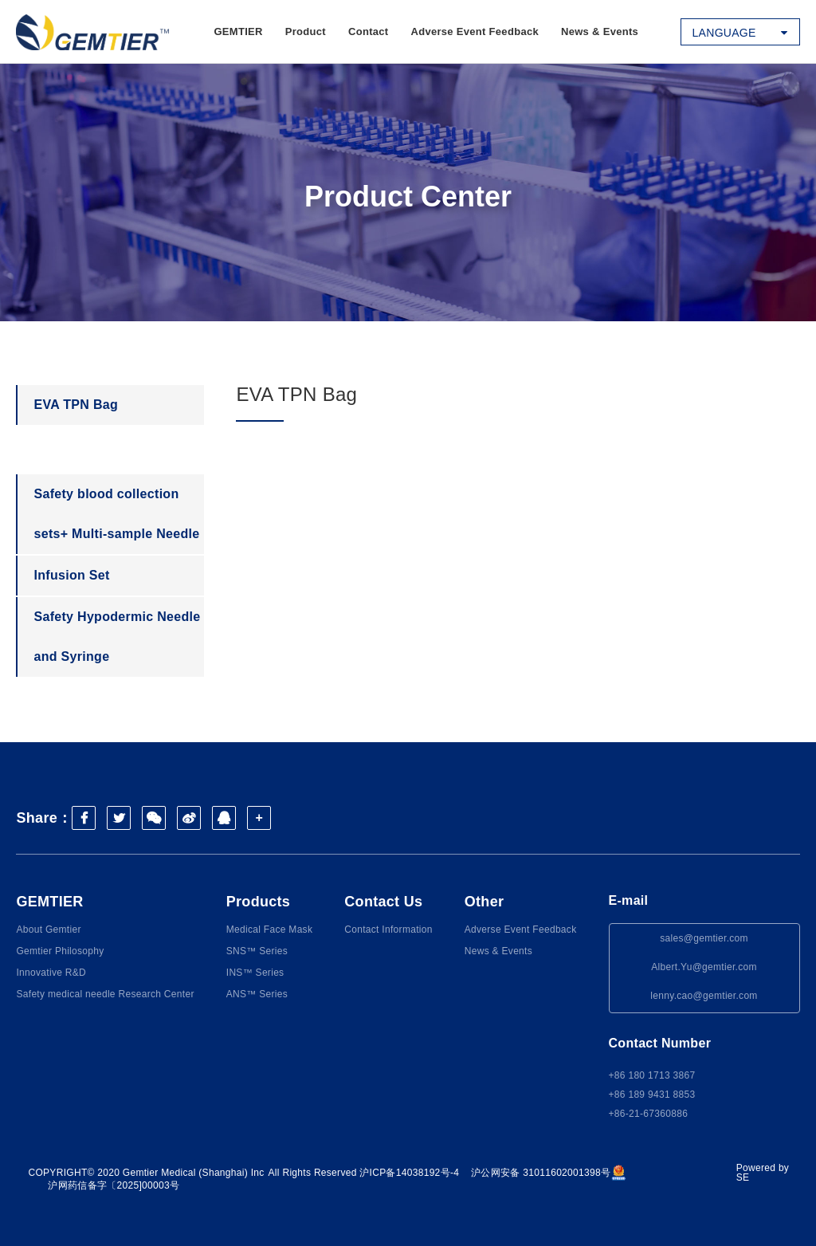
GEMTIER (238, 31)
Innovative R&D (51, 972)
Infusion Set (71, 575)
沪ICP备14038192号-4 (409, 1172)
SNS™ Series (257, 951)
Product (305, 31)
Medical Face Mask (269, 929)
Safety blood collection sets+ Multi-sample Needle (116, 513)
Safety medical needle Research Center (105, 994)
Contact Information (388, 929)
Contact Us (383, 902)
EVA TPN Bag (75, 404)
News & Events (599, 31)
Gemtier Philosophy (60, 951)
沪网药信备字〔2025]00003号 (113, 1185)
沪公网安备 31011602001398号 (548, 1173)
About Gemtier (48, 929)
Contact (368, 31)
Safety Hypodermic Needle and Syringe (116, 636)
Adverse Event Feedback (474, 31)
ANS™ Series (257, 994)
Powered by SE (762, 1172)
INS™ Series (255, 972)
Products (258, 902)
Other (484, 902)
